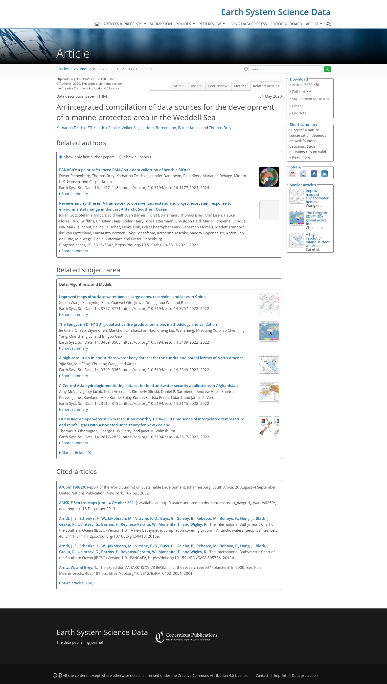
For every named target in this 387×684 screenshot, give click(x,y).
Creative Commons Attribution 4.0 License (212, 675)
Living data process (247, 23)
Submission (161, 23)
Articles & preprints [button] (123, 23)
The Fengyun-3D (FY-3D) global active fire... (317, 218)
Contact (262, 675)
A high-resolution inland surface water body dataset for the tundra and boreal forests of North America (151, 357)
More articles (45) (76, 452)
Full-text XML (302, 91)
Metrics (240, 86)
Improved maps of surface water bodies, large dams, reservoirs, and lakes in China (132, 296)
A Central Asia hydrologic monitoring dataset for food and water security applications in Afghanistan (148, 385)
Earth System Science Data (276, 12)
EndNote (299, 113)
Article (179, 86)
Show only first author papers (86, 156)
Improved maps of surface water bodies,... (317, 196)
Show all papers (135, 156)
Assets (196, 86)
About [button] (312, 23)
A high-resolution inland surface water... (318, 240)
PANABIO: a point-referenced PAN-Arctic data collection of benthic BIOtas (124, 169)
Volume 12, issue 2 (89, 69)
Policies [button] (184, 23)
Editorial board (286, 23)
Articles (62, 69)
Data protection (305, 675)
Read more (301, 157)
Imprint (280, 675)
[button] (246, 69)
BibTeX (297, 106)
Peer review (218, 86)
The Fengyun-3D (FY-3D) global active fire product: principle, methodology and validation (138, 324)
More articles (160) (77, 582)
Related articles (266, 86)
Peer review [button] (210, 23)
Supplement (302, 98)
